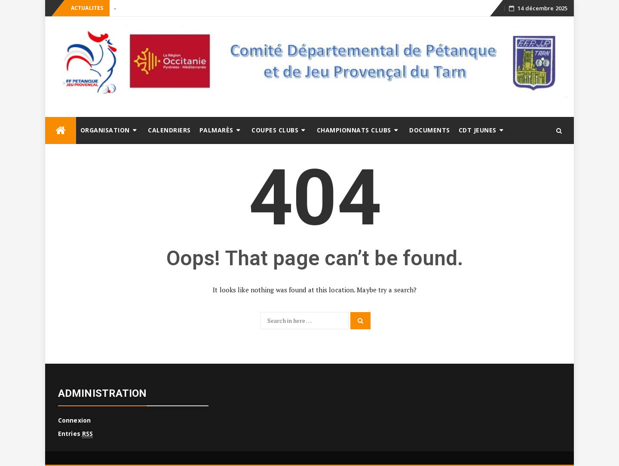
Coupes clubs (274, 130)
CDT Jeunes (477, 130)
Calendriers (169, 130)
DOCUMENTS (429, 130)
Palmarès (216, 130)
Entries (75, 433)
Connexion (74, 420)
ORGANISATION (105, 130)
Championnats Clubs (354, 130)
